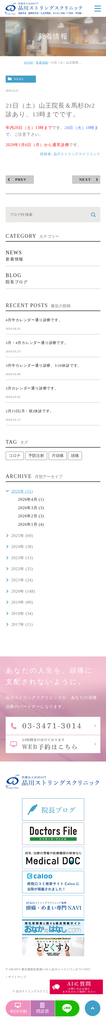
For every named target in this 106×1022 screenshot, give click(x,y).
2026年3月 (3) (31, 508)
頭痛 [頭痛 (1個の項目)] (75, 456)
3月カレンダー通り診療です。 (32, 388)
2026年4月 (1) (31, 499)
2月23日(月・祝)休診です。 (30, 411)
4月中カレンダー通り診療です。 (34, 320)
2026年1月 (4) (31, 524)
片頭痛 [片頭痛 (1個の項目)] (58, 456)
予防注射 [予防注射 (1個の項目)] (36, 456)
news (19, 79)
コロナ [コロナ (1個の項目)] (15, 456)
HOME (28, 62)
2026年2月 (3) (31, 516)
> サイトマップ (16, 976)
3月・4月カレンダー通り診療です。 (37, 343)
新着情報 (42, 62)
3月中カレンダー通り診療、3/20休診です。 (43, 365)
